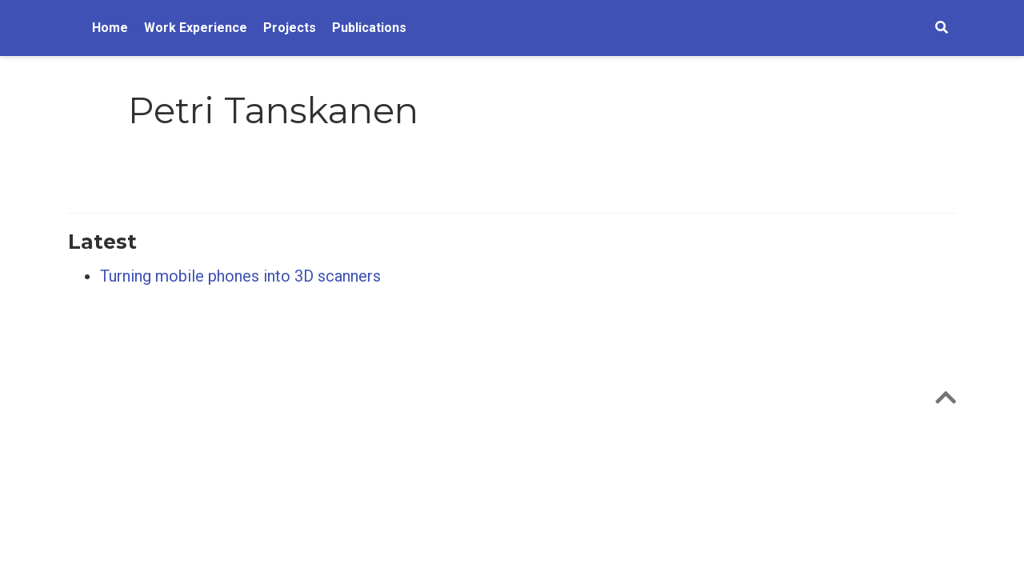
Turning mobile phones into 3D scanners (240, 276)
